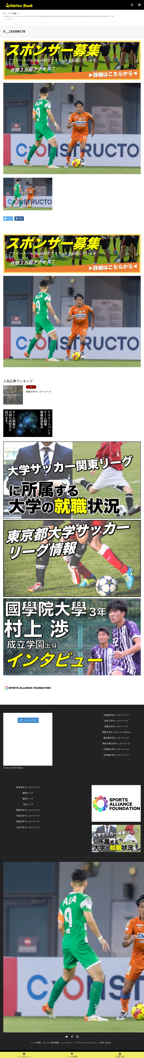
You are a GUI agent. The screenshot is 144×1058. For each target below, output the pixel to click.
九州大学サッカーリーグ (28, 827)
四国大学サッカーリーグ (28, 821)
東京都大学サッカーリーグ (116, 738)
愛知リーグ (28, 798)
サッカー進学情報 (51, 1043)
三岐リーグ (28, 804)
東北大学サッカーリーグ (116, 721)
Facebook (72, 1036)
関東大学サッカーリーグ (116, 726)
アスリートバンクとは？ (86, 1043)
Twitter (66, 1036)
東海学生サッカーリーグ (28, 787)
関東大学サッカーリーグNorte (116, 732)
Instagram (77, 1036)
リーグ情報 (36, 1043)
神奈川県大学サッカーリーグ (116, 743)
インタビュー (67, 1043)
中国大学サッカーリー (26, 816)
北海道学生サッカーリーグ (116, 715)
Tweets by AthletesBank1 (13, 768)
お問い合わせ (105, 1043)
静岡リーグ (28, 793)
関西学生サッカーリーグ (28, 810)
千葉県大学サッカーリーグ (116, 749)
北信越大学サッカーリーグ (116, 755)
